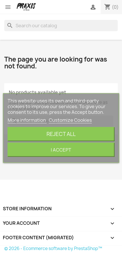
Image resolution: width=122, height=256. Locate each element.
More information (27, 120)
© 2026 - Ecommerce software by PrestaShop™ (53, 248)
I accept (61, 150)
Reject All (61, 134)
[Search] (61, 25)
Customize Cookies (70, 120)
